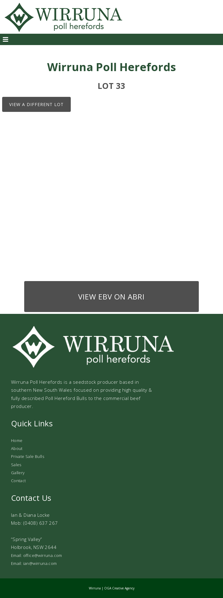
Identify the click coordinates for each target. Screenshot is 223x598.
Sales (16, 464)
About (17, 448)
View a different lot (36, 104)
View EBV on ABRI (111, 296)
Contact (18, 480)
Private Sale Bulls (27, 456)
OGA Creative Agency (119, 588)
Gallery (18, 472)
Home (17, 440)
